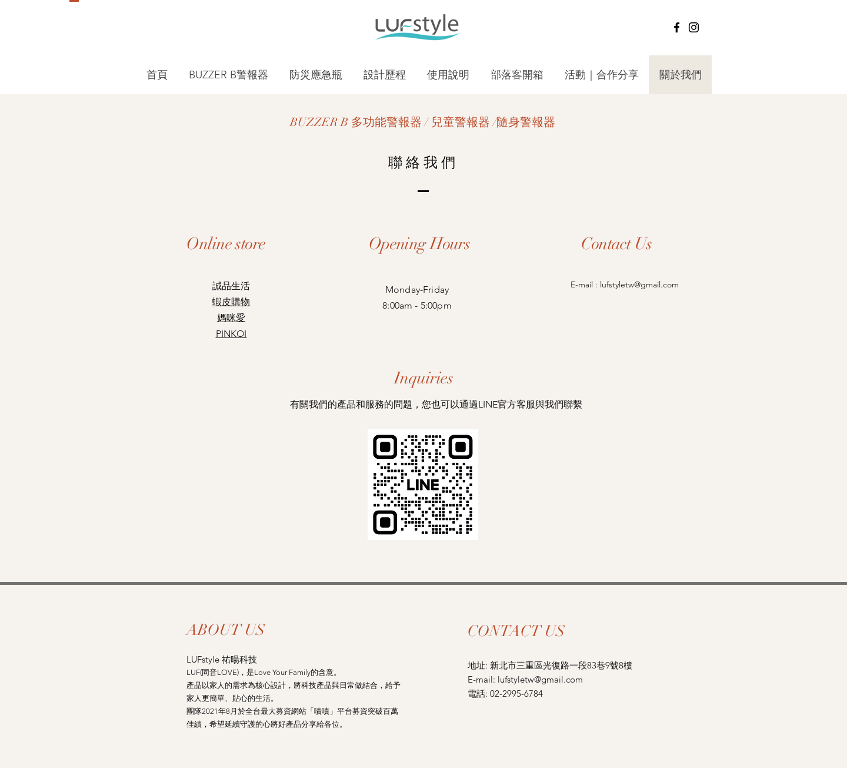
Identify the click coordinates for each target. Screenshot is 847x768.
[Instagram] (694, 27)
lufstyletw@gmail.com (639, 284)
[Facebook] (676, 27)
